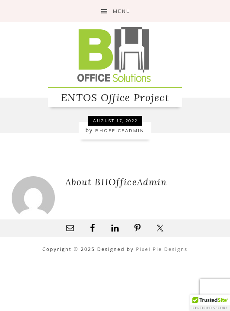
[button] (210, 303)
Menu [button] (122, 11)
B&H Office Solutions (115, 54)
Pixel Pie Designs (162, 249)
